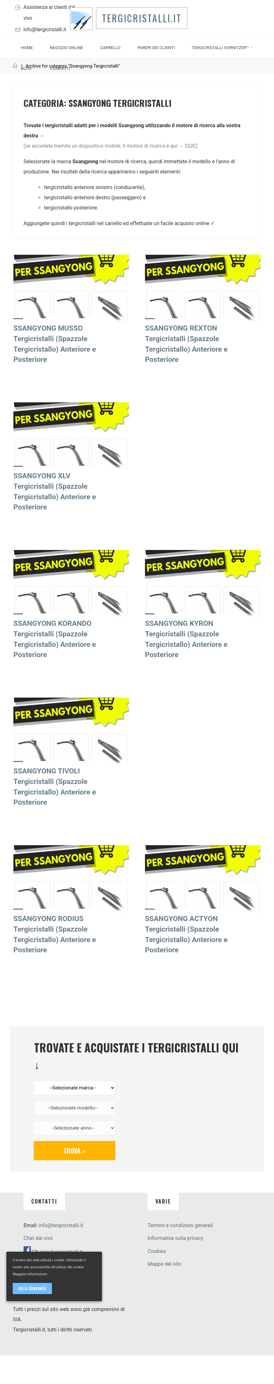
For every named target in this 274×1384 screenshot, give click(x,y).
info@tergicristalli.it (46, 43)
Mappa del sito (164, 1292)
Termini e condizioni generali (180, 1253)
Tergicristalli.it (144, 39)
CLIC (190, 172)
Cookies (157, 1279)
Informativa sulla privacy (175, 1266)
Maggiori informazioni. (30, 1274)
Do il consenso (32, 1288)
